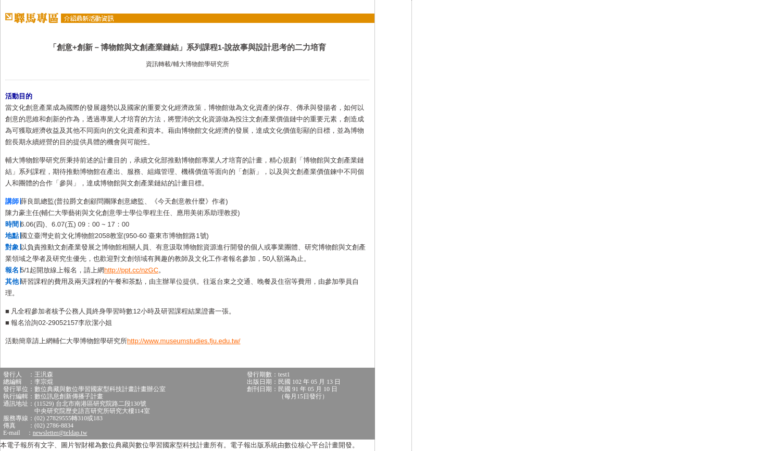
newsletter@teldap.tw (60, 432)
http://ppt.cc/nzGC (131, 270)
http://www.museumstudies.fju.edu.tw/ (183, 341)
